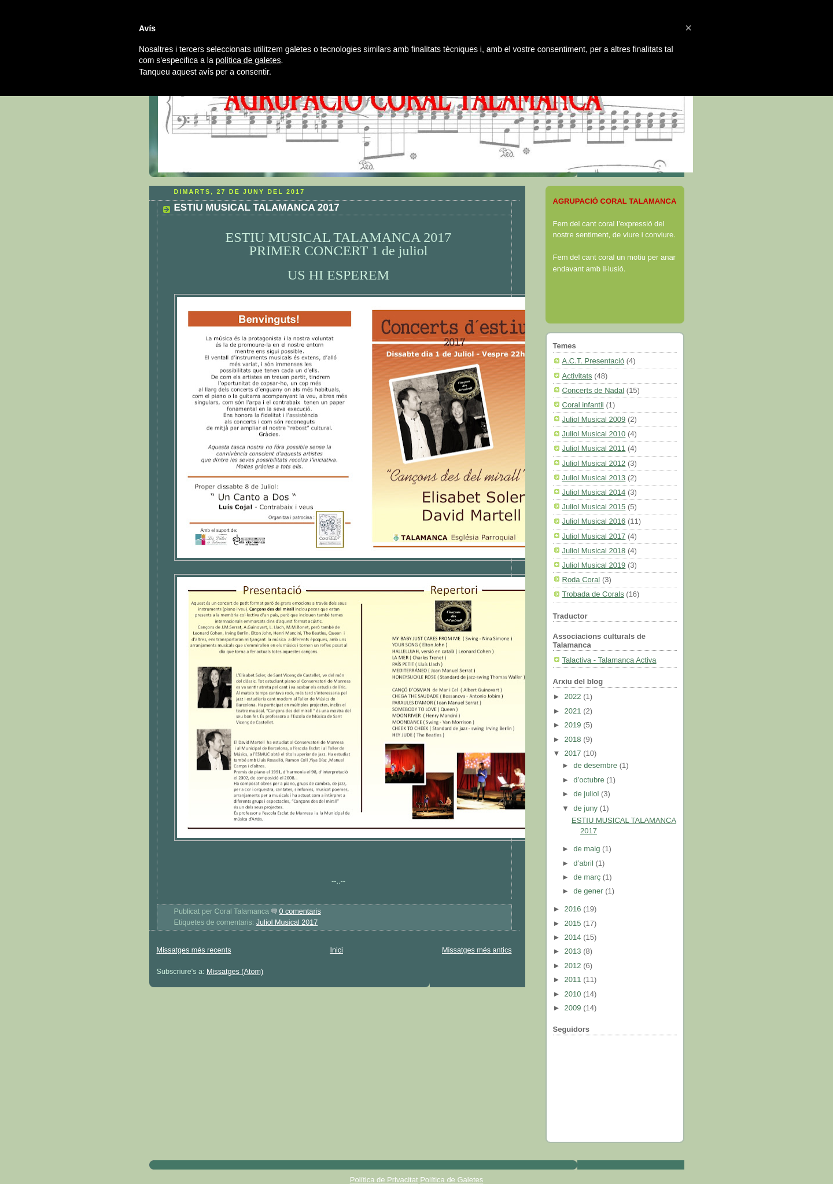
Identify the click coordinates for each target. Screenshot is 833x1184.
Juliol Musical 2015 (594, 506)
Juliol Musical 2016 (594, 521)
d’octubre (589, 779)
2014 (574, 937)
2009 (574, 1007)
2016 (574, 908)
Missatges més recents (194, 950)
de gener (589, 891)
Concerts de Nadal (593, 390)
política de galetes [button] (248, 60)
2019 (574, 724)
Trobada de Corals (593, 594)
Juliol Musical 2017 (287, 922)
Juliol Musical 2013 (594, 477)
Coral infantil (583, 404)
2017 (574, 753)
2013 (574, 951)
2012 (574, 965)
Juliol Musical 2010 (594, 433)
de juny (586, 808)
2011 (574, 979)
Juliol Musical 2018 (594, 550)
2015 (574, 923)
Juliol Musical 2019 (594, 565)
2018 (574, 739)
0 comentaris (300, 911)
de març (588, 877)
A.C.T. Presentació (593, 360)
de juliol (587, 793)
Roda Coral (581, 579)
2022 (574, 696)
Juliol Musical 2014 (594, 492)
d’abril (584, 863)
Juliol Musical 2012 (594, 463)
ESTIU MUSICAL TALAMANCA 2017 (257, 207)
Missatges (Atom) (235, 972)
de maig (587, 848)
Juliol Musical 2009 (594, 419)
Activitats (577, 376)
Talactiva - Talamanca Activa (609, 660)
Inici (336, 950)
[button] (688, 28)
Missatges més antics (477, 950)
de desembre (596, 765)
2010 (574, 994)
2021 (574, 711)
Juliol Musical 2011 (594, 448)
